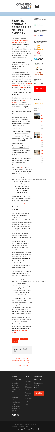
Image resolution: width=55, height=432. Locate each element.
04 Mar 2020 (42, 160)
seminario (24, 339)
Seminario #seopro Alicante (23, 203)
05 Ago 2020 (42, 127)
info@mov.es (39, 429)
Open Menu (37, 6)
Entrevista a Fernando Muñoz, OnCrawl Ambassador (28, 395)
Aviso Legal (24, 426)
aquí (18, 322)
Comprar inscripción (39, 393)
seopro (15, 341)
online (23, 167)
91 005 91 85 (21, 429)
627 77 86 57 (30, 429)
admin (15, 18)
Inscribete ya (40, 89)
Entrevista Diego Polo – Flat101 (28, 403)
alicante (15, 339)
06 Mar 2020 (42, 144)
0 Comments (23, 18)
